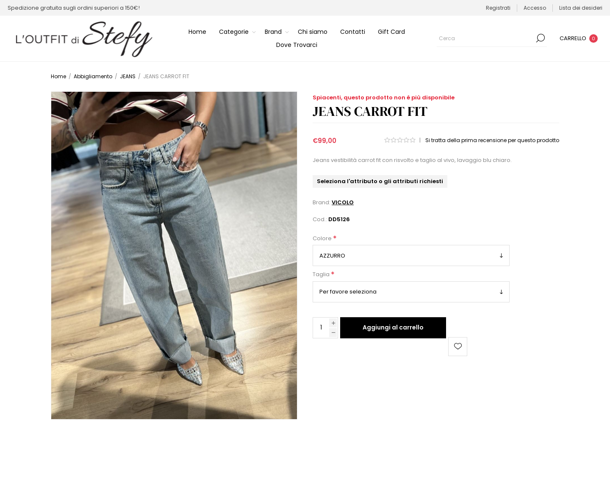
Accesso (535, 7)
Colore (323, 238)
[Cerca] (492, 38)
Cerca (540, 38)
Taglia (322, 275)
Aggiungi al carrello (393, 327)
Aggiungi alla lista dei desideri (457, 346)
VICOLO (343, 202)
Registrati (498, 7)
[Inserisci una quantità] (321, 328)
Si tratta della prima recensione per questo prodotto (492, 140)
